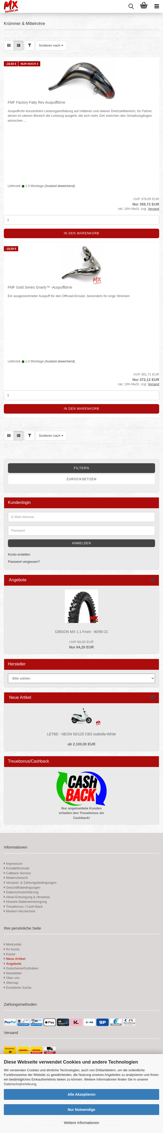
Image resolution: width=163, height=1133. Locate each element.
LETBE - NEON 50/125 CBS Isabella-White (81, 734)
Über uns (11, 978)
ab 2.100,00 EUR (81, 744)
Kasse (9, 954)
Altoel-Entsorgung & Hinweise (27, 897)
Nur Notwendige (81, 1110)
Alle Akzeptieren (81, 1094)
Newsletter (13, 973)
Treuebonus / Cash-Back (23, 906)
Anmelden (81, 543)
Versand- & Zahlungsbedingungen (30, 883)
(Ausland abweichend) (60, 186)
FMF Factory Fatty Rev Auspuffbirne (36, 102)
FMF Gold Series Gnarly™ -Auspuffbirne (40, 287)
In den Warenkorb (81, 233)
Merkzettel (13, 944)
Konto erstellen (19, 554)
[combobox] (51, 46)
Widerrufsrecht (16, 878)
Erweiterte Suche (18, 987)
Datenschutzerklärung (20, 1084)
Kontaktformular (16, 868)
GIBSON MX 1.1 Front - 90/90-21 (81, 632)
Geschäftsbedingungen (22, 887)
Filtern (81, 468)
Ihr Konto (11, 949)
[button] (9, 46)
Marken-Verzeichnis (19, 911)
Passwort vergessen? (24, 562)
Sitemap (11, 983)
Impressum (14, 864)
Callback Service (17, 873)
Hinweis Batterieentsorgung (25, 902)
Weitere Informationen (81, 1123)
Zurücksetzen (81, 479)
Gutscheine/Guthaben (21, 968)
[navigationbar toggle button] (156, 6)
